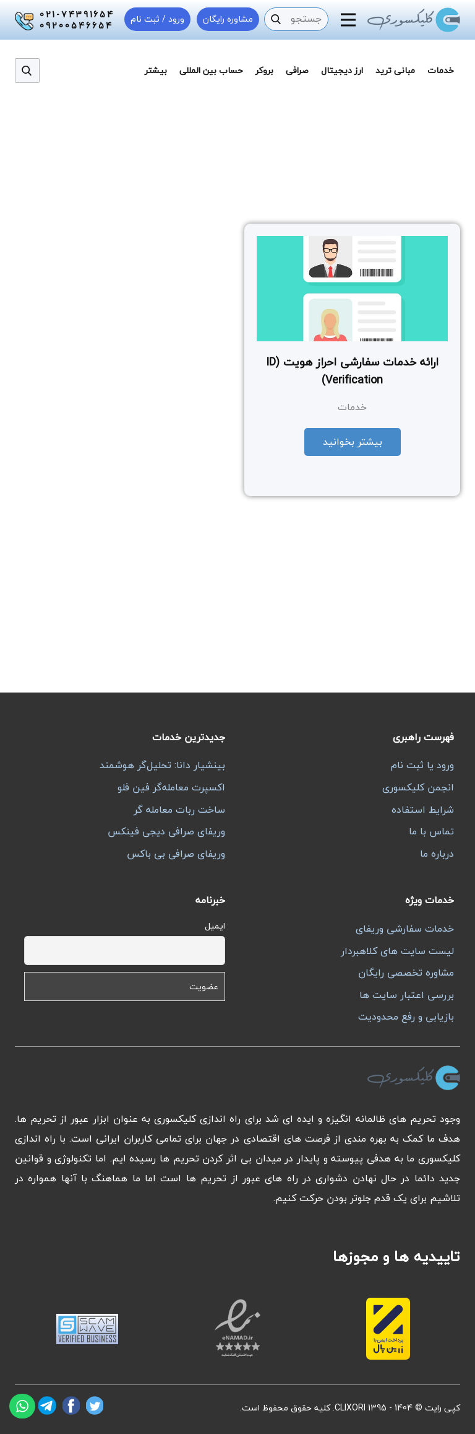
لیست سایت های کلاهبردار (397, 951)
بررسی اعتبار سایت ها (406, 994)
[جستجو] (276, 19)
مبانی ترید (395, 70)
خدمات (440, 70)
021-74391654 (77, 15)
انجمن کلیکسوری (418, 787)
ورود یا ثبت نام (422, 765)
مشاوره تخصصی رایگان (406, 972)
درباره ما (437, 853)
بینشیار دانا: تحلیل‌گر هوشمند (162, 765)
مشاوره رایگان (228, 19)
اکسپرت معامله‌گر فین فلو (171, 787)
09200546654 (76, 26)
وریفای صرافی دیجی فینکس (166, 831)
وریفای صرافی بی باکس (176, 853)
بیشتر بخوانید (352, 441)
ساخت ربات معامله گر (179, 809)
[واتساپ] (22, 1406)
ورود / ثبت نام (157, 19)
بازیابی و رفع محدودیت (406, 1016)
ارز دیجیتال (342, 70)
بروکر (264, 70)
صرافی (297, 70)
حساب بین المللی (211, 70)
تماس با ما (431, 831)
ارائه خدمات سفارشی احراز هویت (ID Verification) (352, 371)
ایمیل (215, 925)
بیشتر (156, 70)
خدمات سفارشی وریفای (405, 928)
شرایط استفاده (423, 809)
